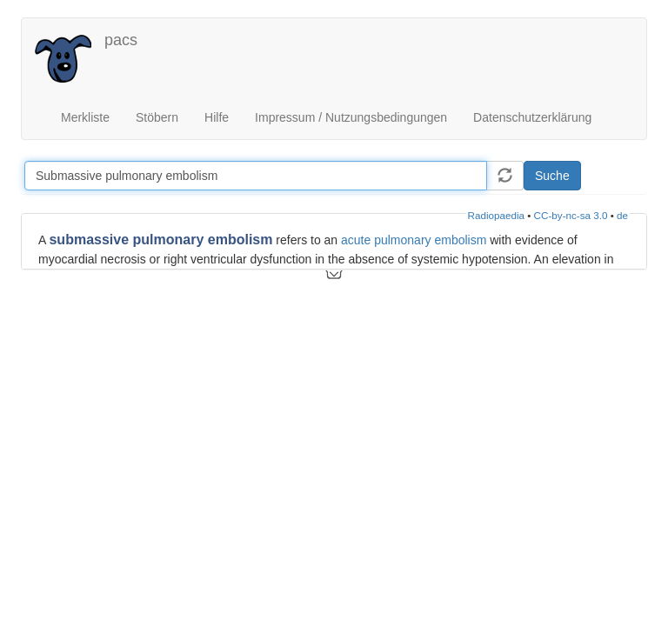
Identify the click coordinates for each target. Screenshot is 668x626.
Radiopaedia (496, 215)
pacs (120, 40)
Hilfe (216, 117)
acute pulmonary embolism (413, 240)
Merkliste (85, 117)
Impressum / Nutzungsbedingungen (351, 117)
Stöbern (157, 117)
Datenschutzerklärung (532, 117)
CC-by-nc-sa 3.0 (571, 215)
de (622, 215)
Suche (552, 176)
